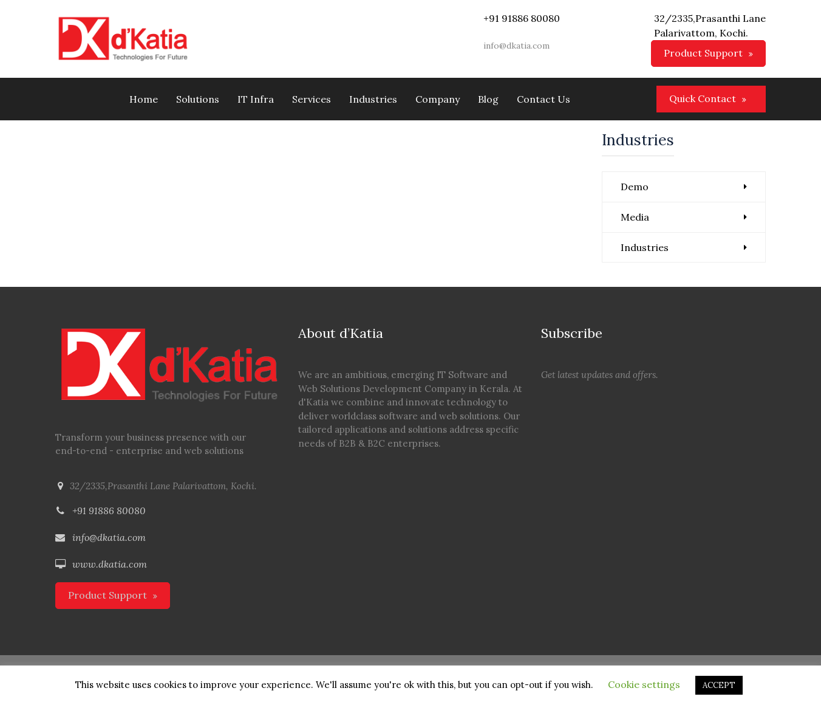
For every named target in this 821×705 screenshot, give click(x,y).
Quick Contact (702, 98)
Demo (635, 187)
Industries (645, 247)
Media (635, 217)
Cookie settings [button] (644, 684)
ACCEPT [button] (719, 685)
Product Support (703, 53)
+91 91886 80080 (109, 510)
